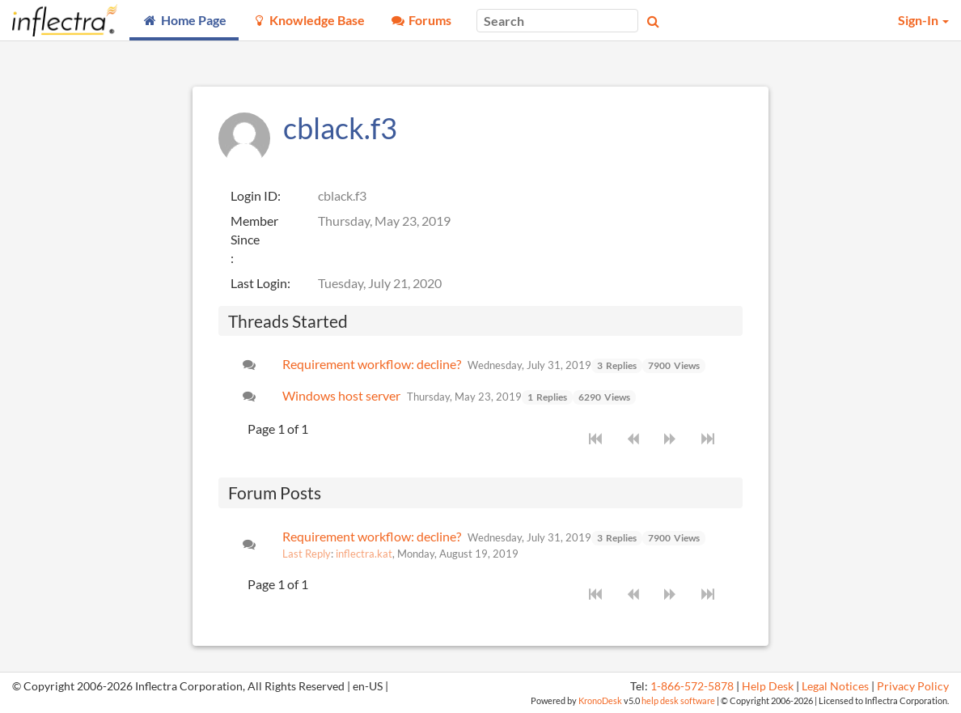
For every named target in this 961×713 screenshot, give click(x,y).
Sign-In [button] (923, 20)
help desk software (678, 700)
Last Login (259, 283)
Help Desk (768, 686)
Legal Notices (835, 686)
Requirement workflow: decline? (371, 363)
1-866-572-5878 (692, 686)
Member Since (254, 230)
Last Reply (306, 553)
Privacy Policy (913, 686)
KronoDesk (600, 700)
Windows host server (341, 395)
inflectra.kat (364, 553)
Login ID (254, 195)
